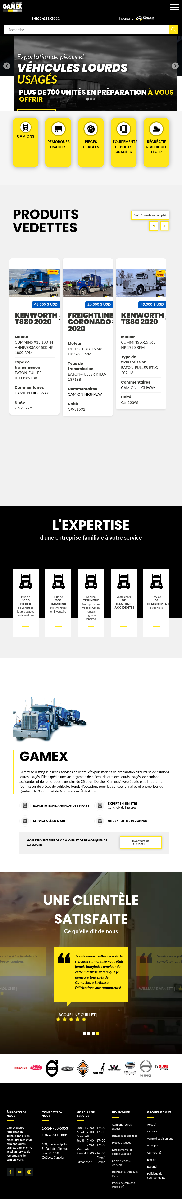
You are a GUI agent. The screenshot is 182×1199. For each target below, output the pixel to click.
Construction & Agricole (121, 1170)
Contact (152, 1140)
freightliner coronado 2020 (143, 330)
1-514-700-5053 (54, 1137)
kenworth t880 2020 (86, 326)
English (151, 1167)
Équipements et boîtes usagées (126, 1159)
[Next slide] (175, 66)
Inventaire (136, 18)
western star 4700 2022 (29, 333)
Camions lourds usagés (121, 1135)
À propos (152, 1153)
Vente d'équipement (159, 1147)
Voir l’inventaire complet (150, 223)
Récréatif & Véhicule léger (124, 1181)
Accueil (151, 1133)
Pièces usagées (121, 1151)
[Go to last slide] (6, 66)
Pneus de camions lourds (123, 1192)
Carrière (152, 1160)
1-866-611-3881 (45, 18)
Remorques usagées (124, 1144)
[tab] (87, 99)
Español (152, 1174)
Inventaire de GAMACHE (140, 850)
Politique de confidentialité (156, 1183)
